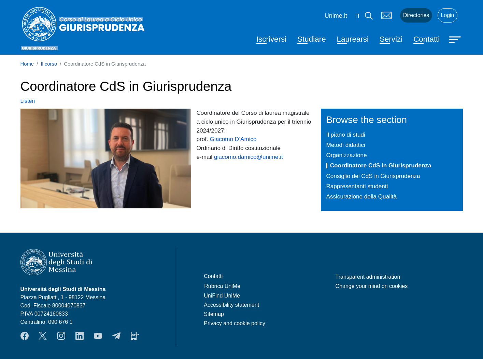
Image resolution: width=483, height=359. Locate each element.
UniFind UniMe (222, 296)
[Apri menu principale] (456, 38)
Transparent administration (368, 277)
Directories (416, 15)
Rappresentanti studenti (357, 186)
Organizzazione (346, 155)
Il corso (49, 64)
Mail (386, 15)
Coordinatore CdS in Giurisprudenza (380, 165)
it (357, 16)
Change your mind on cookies (372, 286)
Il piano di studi (345, 134)
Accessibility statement (231, 305)
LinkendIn (79, 336)
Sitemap (214, 314)
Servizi (391, 39)
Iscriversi (271, 39)
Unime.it (336, 15)
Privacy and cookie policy (234, 323)
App (135, 336)
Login (447, 15)
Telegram (116, 336)
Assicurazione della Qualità (361, 196)
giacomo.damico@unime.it (248, 156)
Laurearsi (353, 39)
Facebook (24, 336)
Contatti (426, 39)
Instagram (61, 336)
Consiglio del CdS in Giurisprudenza (373, 175)
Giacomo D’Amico (233, 139)
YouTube (98, 336)
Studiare (311, 39)
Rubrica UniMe (222, 286)
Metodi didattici (345, 144)
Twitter (43, 336)
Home (27, 64)
